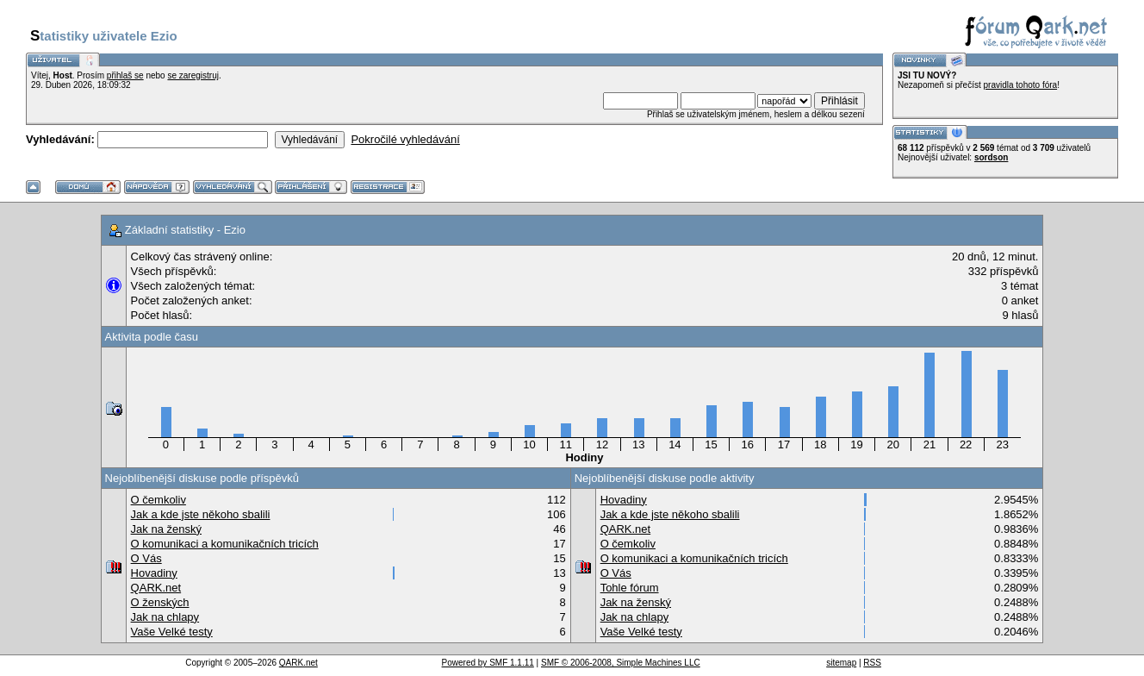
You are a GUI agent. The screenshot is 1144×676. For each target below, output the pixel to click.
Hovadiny (154, 572)
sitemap (841, 662)
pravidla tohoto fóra (1021, 85)
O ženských (160, 602)
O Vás (146, 558)
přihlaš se (125, 75)
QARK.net (156, 587)
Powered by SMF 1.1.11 (488, 662)
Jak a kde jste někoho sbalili (200, 514)
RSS (872, 662)
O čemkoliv (158, 499)
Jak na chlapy (165, 616)
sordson (991, 157)
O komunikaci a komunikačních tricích (225, 543)
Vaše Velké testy (172, 631)
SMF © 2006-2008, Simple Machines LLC (620, 662)
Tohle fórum (629, 587)
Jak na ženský (166, 529)
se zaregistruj (192, 75)
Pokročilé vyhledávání (405, 139)
